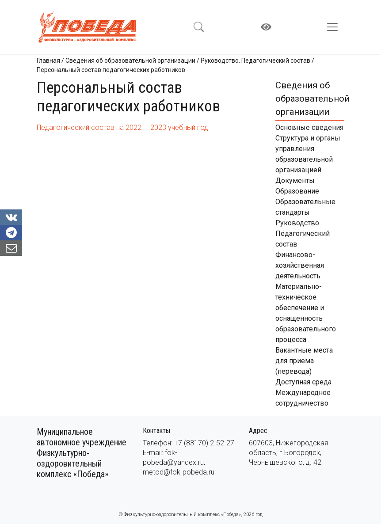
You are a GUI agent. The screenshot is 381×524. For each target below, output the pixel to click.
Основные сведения (309, 127)
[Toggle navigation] (335, 27)
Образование (297, 191)
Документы (295, 180)
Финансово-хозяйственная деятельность (299, 265)
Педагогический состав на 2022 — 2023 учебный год (122, 127)
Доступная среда (303, 382)
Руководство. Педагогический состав (302, 233)
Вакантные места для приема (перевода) (304, 361)
